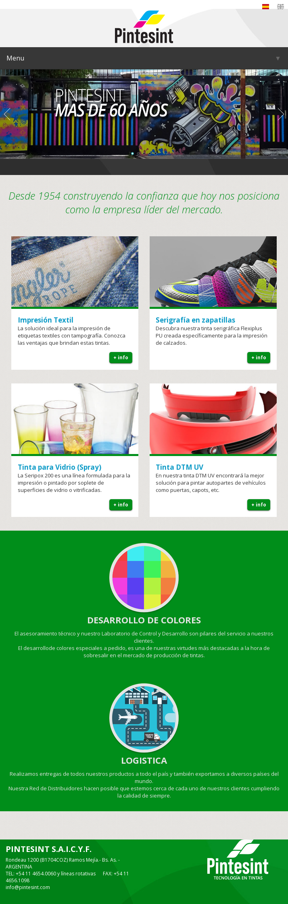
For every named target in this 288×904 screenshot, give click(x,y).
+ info (120, 357)
